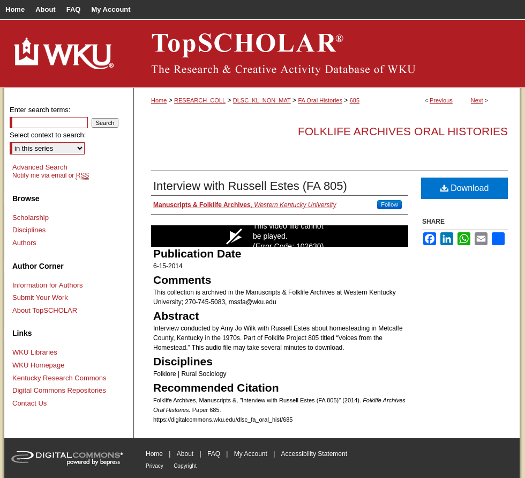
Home (159, 100)
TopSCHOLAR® (327, 53)
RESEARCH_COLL (200, 100)
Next (477, 100)
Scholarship (30, 218)
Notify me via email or (50, 175)
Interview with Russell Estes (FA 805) (250, 186)
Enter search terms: (40, 110)
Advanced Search (40, 167)
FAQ (213, 454)
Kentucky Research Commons (59, 378)
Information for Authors (47, 285)
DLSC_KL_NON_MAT (262, 100)
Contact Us (29, 403)
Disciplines (29, 230)
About (185, 454)
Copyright (185, 466)
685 (354, 100)
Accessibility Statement (314, 454)
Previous (441, 100)
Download (464, 188)
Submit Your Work (40, 297)
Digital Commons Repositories (59, 390)
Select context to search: (48, 135)
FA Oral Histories (320, 100)
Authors (24, 243)
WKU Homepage (38, 365)
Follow (389, 204)
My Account (250, 454)
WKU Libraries (34, 352)
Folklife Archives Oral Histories (403, 131)
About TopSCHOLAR (44, 310)
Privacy (154, 466)
